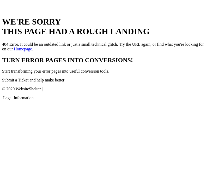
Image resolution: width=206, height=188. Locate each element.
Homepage (23, 49)
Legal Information (18, 98)
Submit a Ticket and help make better (33, 80)
